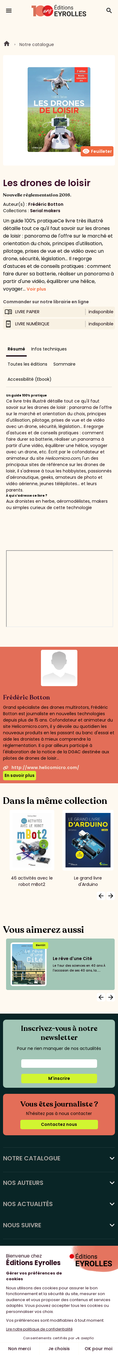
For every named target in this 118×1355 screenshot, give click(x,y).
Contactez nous (59, 1124)
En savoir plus (20, 775)
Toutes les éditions (27, 364)
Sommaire (64, 364)
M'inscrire (59, 1078)
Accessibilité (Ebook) (30, 379)
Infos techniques (49, 349)
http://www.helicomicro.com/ (41, 768)
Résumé (16, 349)
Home (6, 44)
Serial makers (45, 211)
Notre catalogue (36, 44)
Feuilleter (97, 151)
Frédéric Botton (45, 204)
